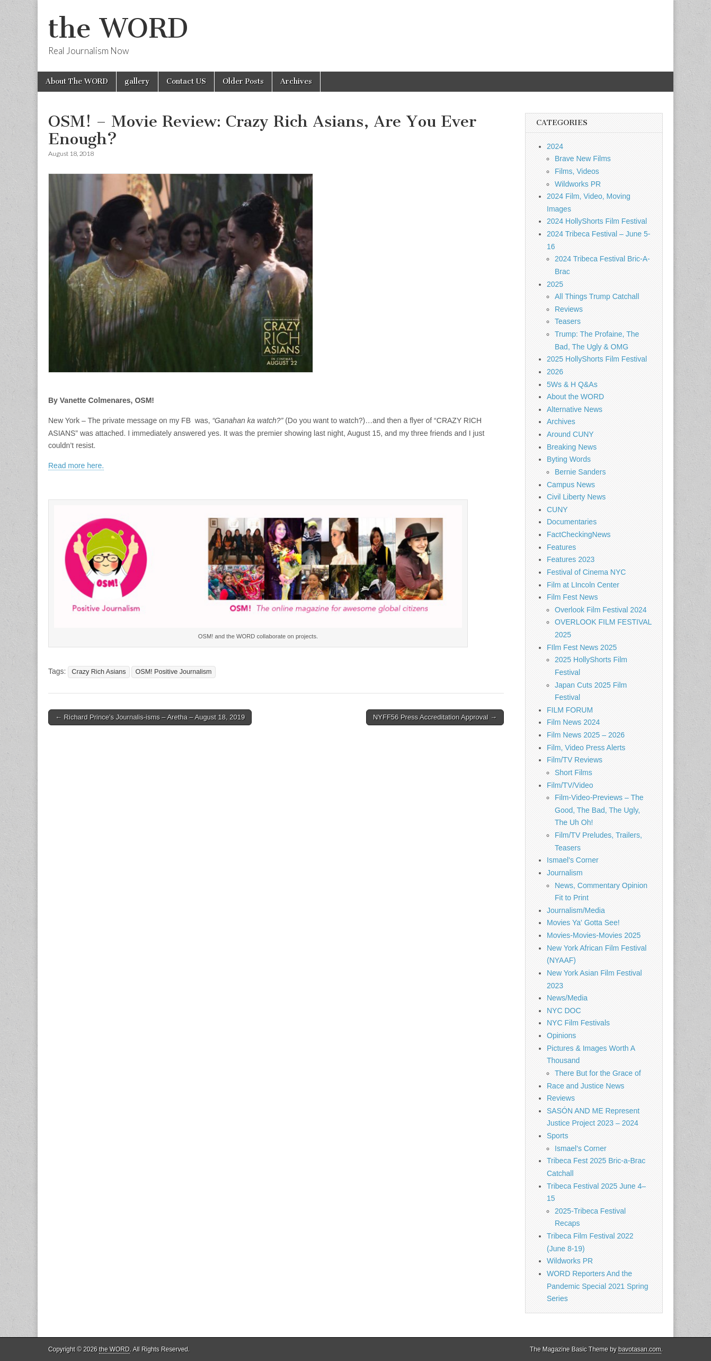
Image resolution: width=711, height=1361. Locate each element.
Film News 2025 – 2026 (586, 735)
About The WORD (77, 81)
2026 (555, 371)
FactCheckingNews (579, 534)
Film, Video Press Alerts (586, 747)
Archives (296, 81)
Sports (557, 1135)
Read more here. (76, 465)
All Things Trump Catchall (597, 296)
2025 (555, 284)
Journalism (565, 872)
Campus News (571, 484)
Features (561, 547)
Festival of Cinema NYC (586, 572)
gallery (137, 81)
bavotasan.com (639, 1349)
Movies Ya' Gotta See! (583, 922)
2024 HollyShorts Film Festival (597, 221)
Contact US (186, 81)
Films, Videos (577, 171)
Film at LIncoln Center (583, 585)
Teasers (568, 321)
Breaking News (572, 447)
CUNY (557, 509)
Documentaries (572, 521)
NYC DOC (564, 1010)
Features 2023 (570, 559)
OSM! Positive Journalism (173, 671)
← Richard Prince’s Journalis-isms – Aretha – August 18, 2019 (150, 717)
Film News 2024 (573, 722)
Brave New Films (583, 158)
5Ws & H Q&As (572, 384)
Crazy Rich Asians (99, 671)
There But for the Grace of (598, 1073)
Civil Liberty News (576, 497)
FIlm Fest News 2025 (582, 647)
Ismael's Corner (573, 860)
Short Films (573, 772)
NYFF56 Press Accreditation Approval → (435, 717)
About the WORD (575, 396)
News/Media (567, 998)
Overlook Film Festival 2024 (601, 609)
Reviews (569, 309)
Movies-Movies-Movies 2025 (594, 935)
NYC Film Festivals (578, 1022)
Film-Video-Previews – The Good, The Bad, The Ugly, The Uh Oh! (599, 810)
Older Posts (243, 81)
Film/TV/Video (570, 785)
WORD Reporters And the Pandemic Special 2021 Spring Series (597, 1286)
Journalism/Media (576, 910)
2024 (555, 146)
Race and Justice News (585, 1086)
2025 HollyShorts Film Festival (597, 359)
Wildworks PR (578, 184)
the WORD (118, 28)
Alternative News (574, 409)
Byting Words (569, 459)
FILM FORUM (570, 710)
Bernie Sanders (580, 472)
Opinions (561, 1035)
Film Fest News (572, 597)
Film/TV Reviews (574, 760)
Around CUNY (570, 434)
